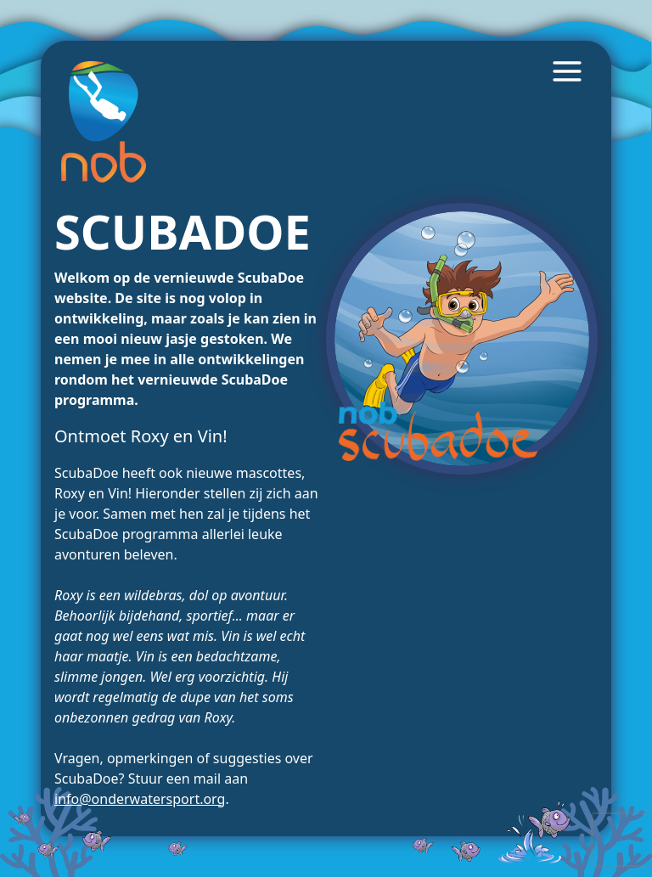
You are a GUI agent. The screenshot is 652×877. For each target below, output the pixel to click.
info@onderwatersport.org (139, 799)
